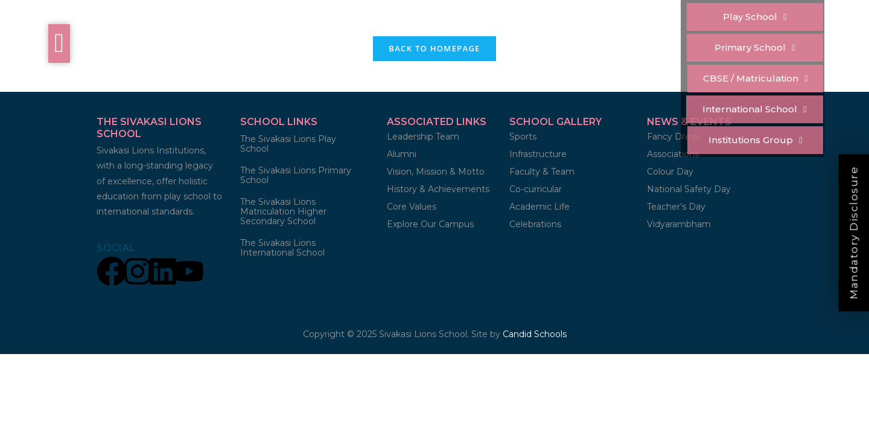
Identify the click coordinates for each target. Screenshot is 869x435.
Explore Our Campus (430, 224)
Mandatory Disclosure (854, 232)
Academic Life (539, 206)
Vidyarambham (679, 224)
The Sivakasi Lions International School (282, 247)
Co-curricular (535, 189)
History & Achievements (438, 189)
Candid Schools (535, 334)
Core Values (411, 206)
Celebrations (535, 224)
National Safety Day (689, 189)
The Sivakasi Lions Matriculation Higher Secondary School (283, 211)
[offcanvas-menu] (59, 43)
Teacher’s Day (676, 206)
